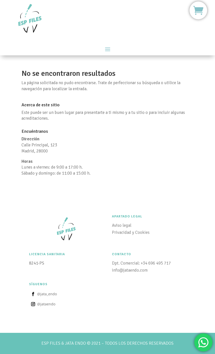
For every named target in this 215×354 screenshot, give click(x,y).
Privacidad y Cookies (131, 232)
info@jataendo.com (130, 270)
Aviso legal (121, 225)
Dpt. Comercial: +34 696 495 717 (141, 263)
